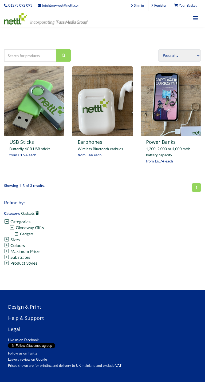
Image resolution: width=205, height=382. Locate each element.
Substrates (17, 257)
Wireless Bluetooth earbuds (100, 148)
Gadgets (30, 213)
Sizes (12, 239)
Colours (14, 245)
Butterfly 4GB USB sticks (29, 148)
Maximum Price (22, 251)
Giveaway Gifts (26, 227)
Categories (17, 221)
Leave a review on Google (27, 359)
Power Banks (161, 142)
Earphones (90, 142)
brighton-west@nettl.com (59, 5)
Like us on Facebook (23, 340)
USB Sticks (21, 142)
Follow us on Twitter (23, 353)
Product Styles (20, 262)
